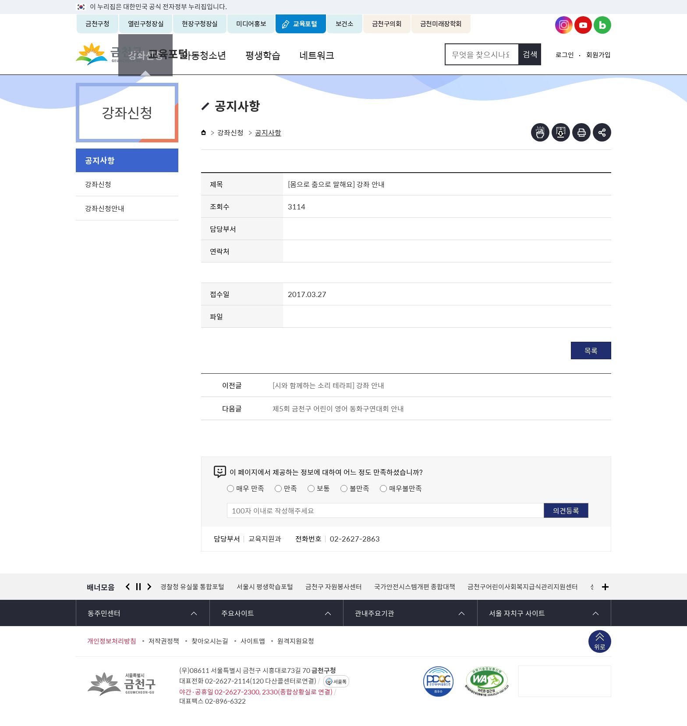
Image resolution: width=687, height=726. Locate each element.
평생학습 (343, 54)
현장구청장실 (200, 23)
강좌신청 (230, 54)
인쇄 (581, 132)
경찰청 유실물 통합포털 (192, 587)
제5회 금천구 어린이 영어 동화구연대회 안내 (338, 408)
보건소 (345, 23)
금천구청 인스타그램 (564, 25)
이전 (127, 586)
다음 (149, 586)
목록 (591, 350)
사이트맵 (253, 641)
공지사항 (100, 160)
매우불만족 (405, 488)
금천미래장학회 (441, 23)
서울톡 (340, 681)
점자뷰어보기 (540, 132)
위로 (599, 647)
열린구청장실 (146, 23)
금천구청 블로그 (602, 25)
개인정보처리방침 (111, 641)
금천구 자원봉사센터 (333, 587)
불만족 (359, 488)
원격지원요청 (295, 641)
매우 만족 (250, 488)
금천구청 (97, 23)
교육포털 (305, 23)
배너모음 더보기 (605, 587)
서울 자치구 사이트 (517, 613)
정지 (138, 586)
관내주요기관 (374, 613)
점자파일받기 (561, 132)
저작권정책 (164, 641)
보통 (323, 488)
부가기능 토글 (602, 132)
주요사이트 (237, 613)
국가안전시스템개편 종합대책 (414, 587)
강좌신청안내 (104, 208)
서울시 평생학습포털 (265, 587)
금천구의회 (387, 23)
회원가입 (598, 55)
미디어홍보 (251, 23)
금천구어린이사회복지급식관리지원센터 (522, 587)
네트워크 (396, 54)
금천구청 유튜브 (583, 25)
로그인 (565, 55)
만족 (290, 488)
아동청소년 (287, 54)
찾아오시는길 (209, 641)
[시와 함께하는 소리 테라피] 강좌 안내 (328, 385)
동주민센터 (104, 613)
